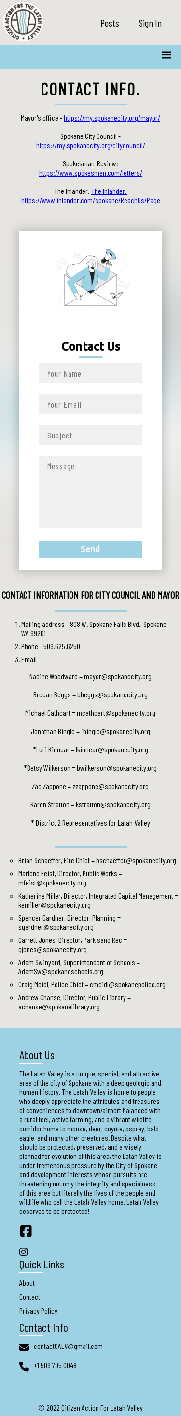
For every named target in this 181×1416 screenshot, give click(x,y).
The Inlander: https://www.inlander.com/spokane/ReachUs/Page (90, 195)
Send (90, 549)
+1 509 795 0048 (55, 1365)
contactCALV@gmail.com (68, 1345)
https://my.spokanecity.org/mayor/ (112, 117)
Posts (109, 22)
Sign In (150, 22)
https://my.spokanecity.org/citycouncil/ (90, 145)
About (27, 1282)
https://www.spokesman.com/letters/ (90, 172)
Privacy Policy (38, 1310)
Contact (29, 1296)
